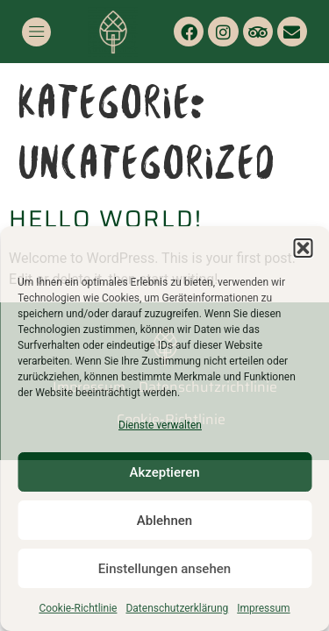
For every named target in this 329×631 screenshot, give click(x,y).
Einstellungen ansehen (164, 569)
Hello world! (106, 219)
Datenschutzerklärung (176, 608)
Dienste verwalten (160, 425)
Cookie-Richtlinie (78, 608)
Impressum (263, 608)
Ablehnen (164, 520)
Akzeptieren (164, 472)
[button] (302, 248)
